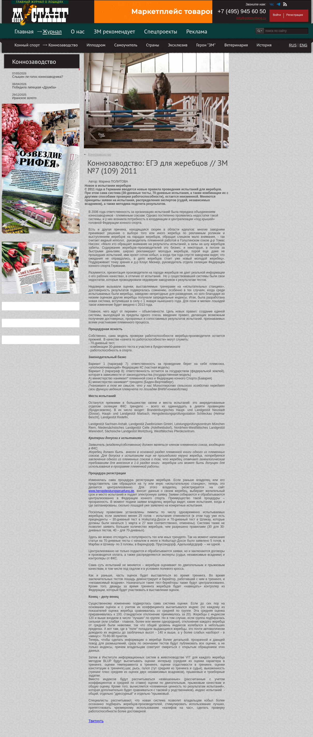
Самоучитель (125, 44)
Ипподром (95, 44)
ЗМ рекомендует (114, 31)
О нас (78, 31)
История (264, 44)
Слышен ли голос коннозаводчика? (37, 77)
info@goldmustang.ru (251, 18)
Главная (24, 31)
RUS (293, 45)
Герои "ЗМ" (206, 44)
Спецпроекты (160, 31)
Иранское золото (24, 98)
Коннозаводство (63, 44)
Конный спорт (27, 44)
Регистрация (294, 14)
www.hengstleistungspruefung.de (111, 491)
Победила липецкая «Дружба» (34, 87)
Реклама (196, 31)
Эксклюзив (177, 44)
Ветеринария (236, 44)
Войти (277, 14)
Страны (152, 44)
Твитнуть (96, 721)
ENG (303, 45)
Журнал (52, 31)
